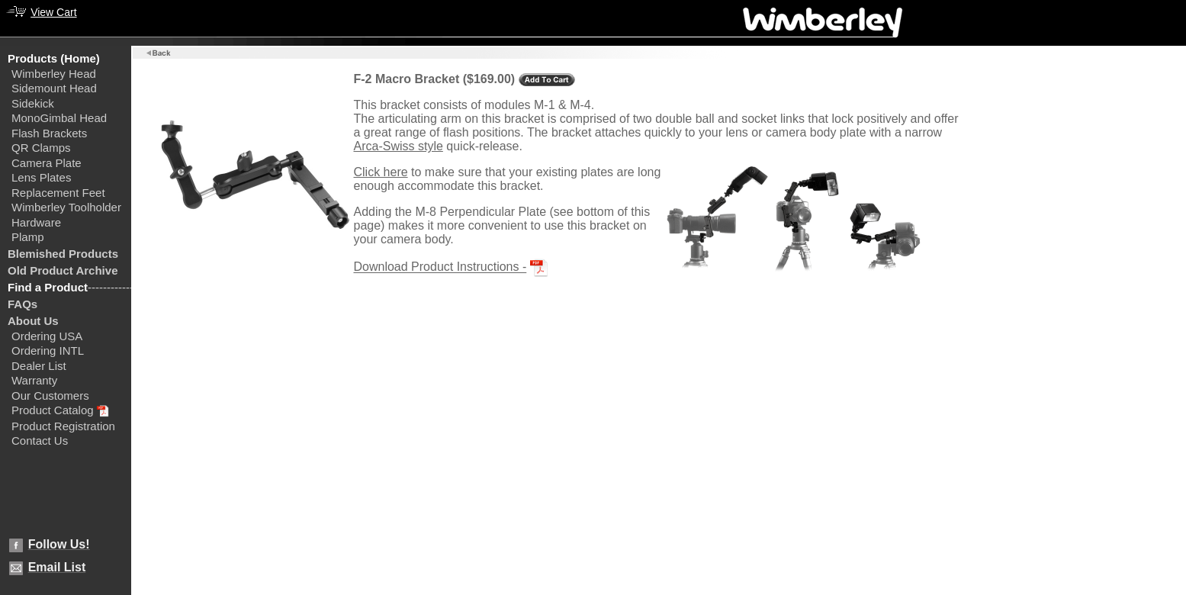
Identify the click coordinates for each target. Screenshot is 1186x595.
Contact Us (39, 440)
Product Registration (63, 426)
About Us (33, 320)
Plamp (27, 236)
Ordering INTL (47, 350)
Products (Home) (54, 58)
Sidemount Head (54, 88)
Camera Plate (46, 162)
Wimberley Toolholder (66, 207)
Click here (380, 172)
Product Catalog (52, 410)
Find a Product (48, 287)
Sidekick (32, 103)
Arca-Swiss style (397, 146)
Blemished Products (63, 253)
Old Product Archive (62, 270)
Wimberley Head (53, 73)
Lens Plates (41, 177)
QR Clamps (41, 147)
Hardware (36, 222)
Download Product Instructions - (439, 267)
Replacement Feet (58, 192)
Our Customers (50, 395)
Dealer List (38, 365)
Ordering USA (46, 336)
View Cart (53, 12)
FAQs (22, 304)
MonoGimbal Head (59, 117)
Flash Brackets (49, 133)
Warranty (34, 380)
